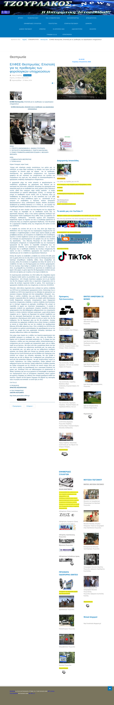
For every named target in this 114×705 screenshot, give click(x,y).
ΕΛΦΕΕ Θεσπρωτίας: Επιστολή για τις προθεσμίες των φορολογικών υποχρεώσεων (32, 68)
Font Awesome (14, 693)
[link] (74, 184)
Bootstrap (12, 691)
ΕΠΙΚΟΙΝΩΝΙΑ (67, 34)
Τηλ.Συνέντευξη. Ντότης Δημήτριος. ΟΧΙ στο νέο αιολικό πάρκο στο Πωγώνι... (69, 365)
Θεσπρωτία (44, 39)
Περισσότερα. (88, 414)
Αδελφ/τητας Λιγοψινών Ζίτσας (68, 521)
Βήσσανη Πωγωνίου (66, 545)
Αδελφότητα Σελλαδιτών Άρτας (69, 556)
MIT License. (51, 691)
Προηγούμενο (16, 406)
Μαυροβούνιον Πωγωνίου (67, 647)
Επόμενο (30, 406)
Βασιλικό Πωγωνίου (65, 665)
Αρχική (24, 39)
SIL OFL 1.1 (32, 693)
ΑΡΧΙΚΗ (20, 18)
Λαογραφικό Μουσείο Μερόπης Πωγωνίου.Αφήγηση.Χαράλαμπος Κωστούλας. (94, 569)
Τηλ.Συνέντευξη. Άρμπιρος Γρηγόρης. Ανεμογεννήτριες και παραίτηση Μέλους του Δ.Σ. (68, 405)
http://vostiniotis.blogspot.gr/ (92, 623)
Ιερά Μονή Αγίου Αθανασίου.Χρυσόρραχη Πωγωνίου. (91, 321)
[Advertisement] (46, 46)
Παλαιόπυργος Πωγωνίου (67, 629)
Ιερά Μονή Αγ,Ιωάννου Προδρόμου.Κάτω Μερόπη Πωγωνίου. (92, 343)
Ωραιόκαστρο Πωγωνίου (66, 609)
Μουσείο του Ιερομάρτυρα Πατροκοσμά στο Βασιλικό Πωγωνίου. (92, 503)
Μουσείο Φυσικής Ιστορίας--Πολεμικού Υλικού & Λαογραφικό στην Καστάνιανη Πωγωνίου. (94, 526)
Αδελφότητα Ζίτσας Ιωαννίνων (68, 511)
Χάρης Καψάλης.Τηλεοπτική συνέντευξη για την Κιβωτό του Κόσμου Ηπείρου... (68, 445)
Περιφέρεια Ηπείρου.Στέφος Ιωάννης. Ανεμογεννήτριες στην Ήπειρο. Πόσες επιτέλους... (69, 346)
